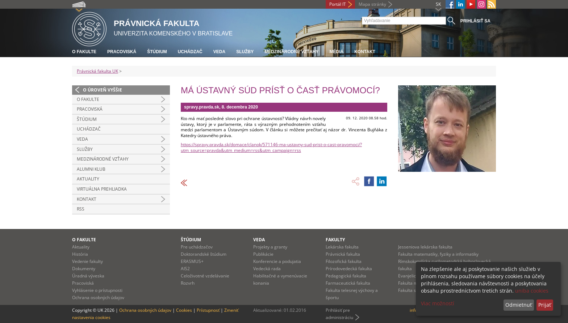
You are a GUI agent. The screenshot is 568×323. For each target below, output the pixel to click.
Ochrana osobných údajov (98, 297)
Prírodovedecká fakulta (349, 268)
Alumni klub (91, 169)
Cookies (184, 310)
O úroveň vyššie (102, 90)
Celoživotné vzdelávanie (205, 276)
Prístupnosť (208, 310)
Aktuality (88, 179)
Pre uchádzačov (197, 247)
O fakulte (84, 51)
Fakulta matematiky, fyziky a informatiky (438, 254)
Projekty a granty (270, 247)
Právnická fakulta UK (97, 71)
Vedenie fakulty (87, 261)
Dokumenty (83, 268)
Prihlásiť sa (475, 21)
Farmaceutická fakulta (348, 283)
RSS (80, 209)
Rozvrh (188, 283)
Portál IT (337, 4)
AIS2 (185, 268)
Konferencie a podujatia (277, 261)
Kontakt (364, 51)
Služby (245, 51)
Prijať (544, 304)
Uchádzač (190, 51)
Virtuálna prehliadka (102, 189)
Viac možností (437, 303)
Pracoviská (121, 51)
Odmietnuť (518, 304)
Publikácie (263, 254)
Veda (219, 51)
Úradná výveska (88, 276)
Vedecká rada (267, 268)
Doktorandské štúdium (203, 254)
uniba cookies (531, 290)
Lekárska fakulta (342, 247)
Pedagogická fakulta (346, 276)
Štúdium (157, 51)
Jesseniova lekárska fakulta (425, 247)
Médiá (336, 51)
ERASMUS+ (192, 261)
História (80, 254)
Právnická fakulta (343, 254)
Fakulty (335, 240)
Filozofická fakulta (344, 261)
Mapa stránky (372, 4)
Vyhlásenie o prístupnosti (97, 290)
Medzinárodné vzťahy (291, 51)
